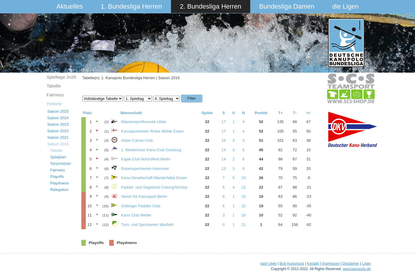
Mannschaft (131, 113)
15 (243, 196)
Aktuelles (69, 6)
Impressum (331, 264)
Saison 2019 (58, 144)
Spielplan (58, 157)
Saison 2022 (58, 131)
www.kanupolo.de (357, 269)
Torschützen (60, 163)
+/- (308, 113)
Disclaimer (351, 264)
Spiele (207, 113)
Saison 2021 (58, 137)
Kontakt (313, 264)
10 (243, 178)
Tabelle (54, 85)
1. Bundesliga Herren (131, 6)
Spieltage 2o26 (61, 76)
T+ (280, 113)
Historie (54, 103)
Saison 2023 (58, 124)
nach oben (268, 264)
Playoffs (57, 176)
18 (243, 215)
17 (223, 121)
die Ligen (345, 6)
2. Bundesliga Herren (210, 6)
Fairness (55, 94)
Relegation (59, 189)
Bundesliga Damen (286, 6)
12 (243, 187)
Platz (87, 113)
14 (223, 150)
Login (366, 264)
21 (243, 224)
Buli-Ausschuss (292, 264)
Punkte (261, 113)
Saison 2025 (58, 111)
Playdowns (59, 183)
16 (223, 140)
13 (223, 168)
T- (295, 113)
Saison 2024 (58, 118)
